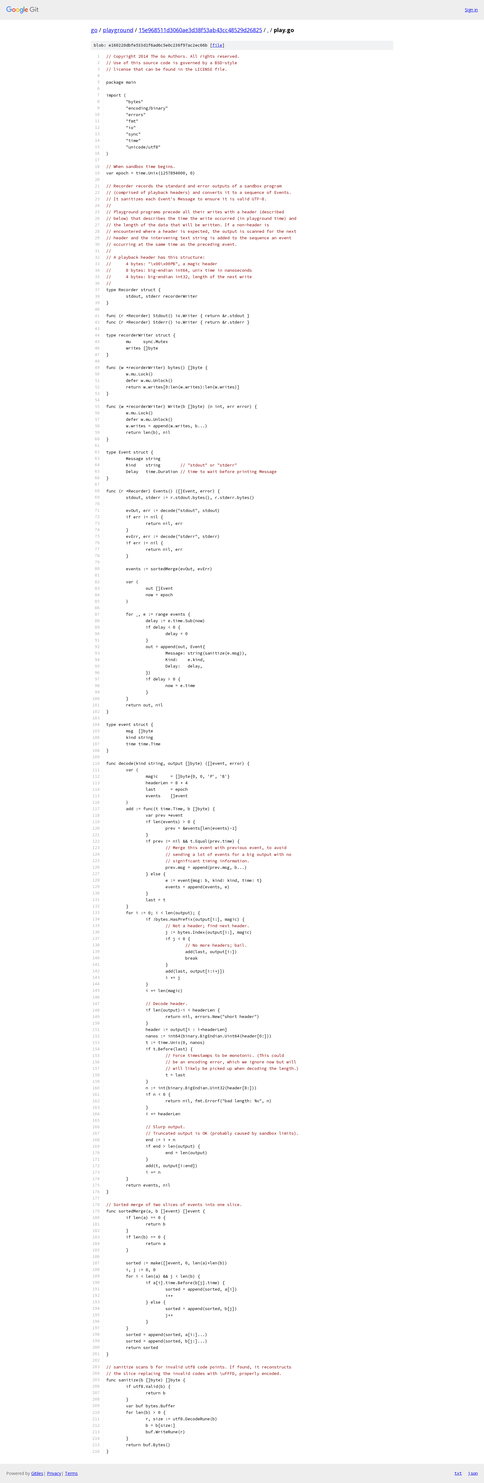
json (473, 1473)
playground (118, 30)
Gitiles (37, 1473)
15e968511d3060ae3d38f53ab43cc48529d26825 (200, 30)
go (94, 30)
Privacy (54, 1473)
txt (458, 1473)
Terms (71, 1473)
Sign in (471, 10)
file (217, 45)
